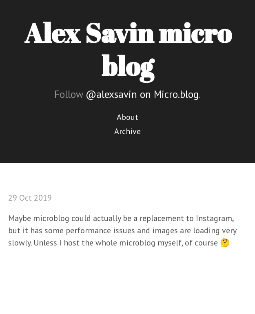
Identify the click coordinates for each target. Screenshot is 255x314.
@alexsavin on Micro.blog (142, 94)
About (127, 117)
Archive (127, 131)
